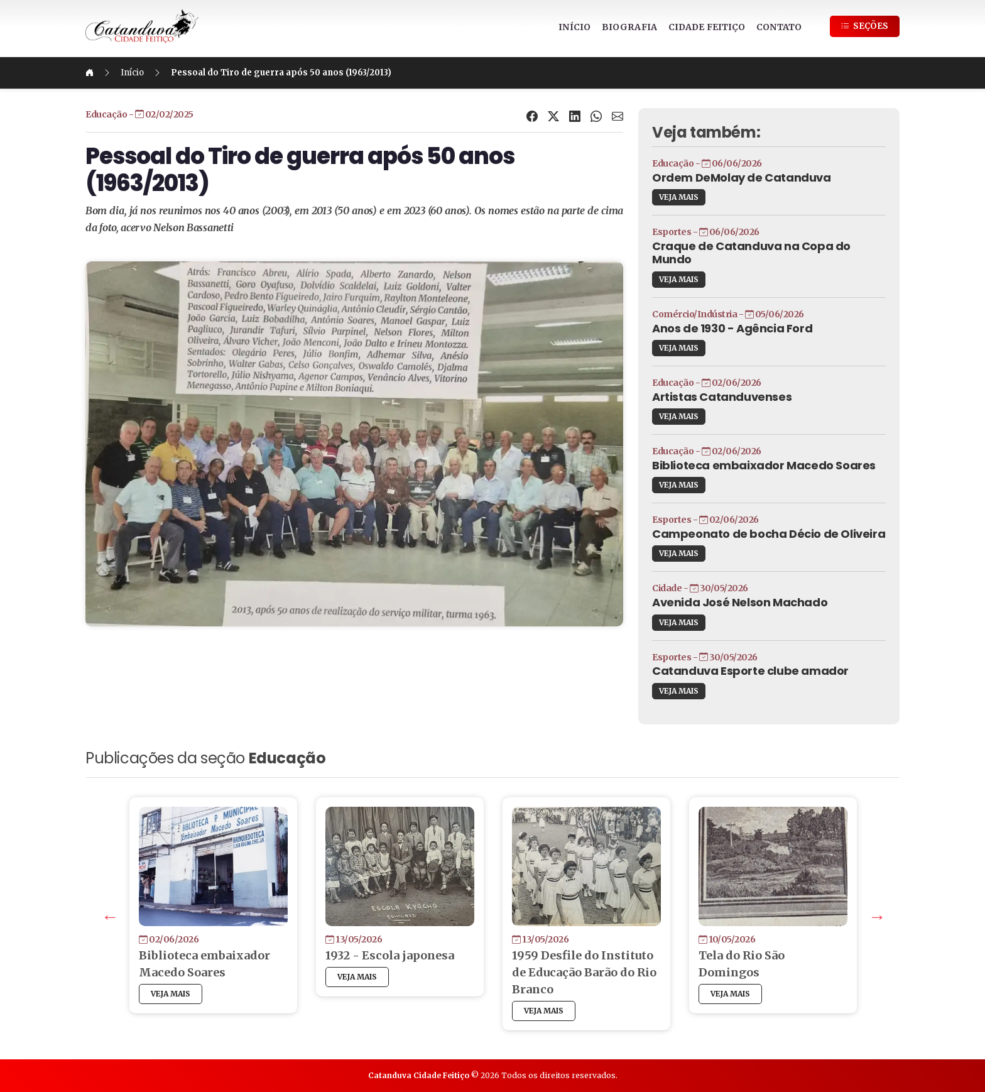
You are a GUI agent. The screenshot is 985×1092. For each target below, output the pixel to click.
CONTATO (779, 27)
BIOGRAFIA (629, 27)
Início (132, 72)
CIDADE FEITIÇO (706, 27)
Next (874, 914)
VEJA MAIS (679, 197)
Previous (107, 914)
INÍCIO (574, 27)
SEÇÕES (864, 26)
